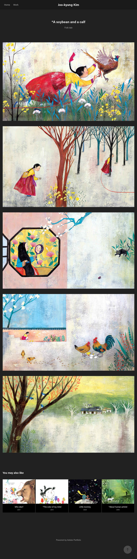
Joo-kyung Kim (68, 5)
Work (15, 4)
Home (7, 4)
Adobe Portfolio (74, 540)
